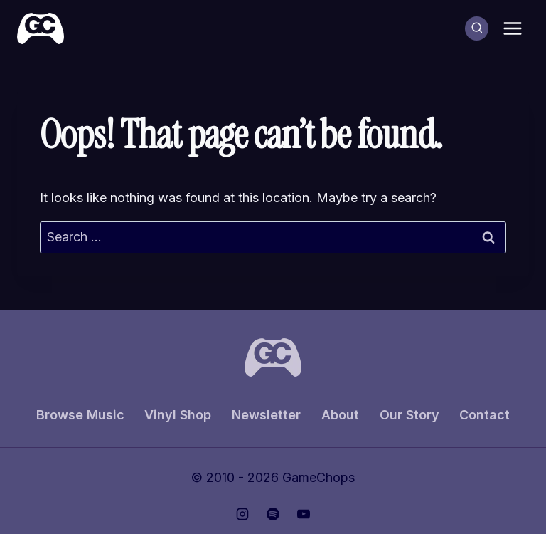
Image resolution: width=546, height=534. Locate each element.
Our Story (409, 414)
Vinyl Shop (177, 414)
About (340, 414)
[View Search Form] (477, 28)
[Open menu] (512, 28)
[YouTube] (303, 514)
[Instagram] (242, 514)
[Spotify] (273, 514)
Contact (484, 414)
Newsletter (266, 414)
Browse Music (80, 414)
